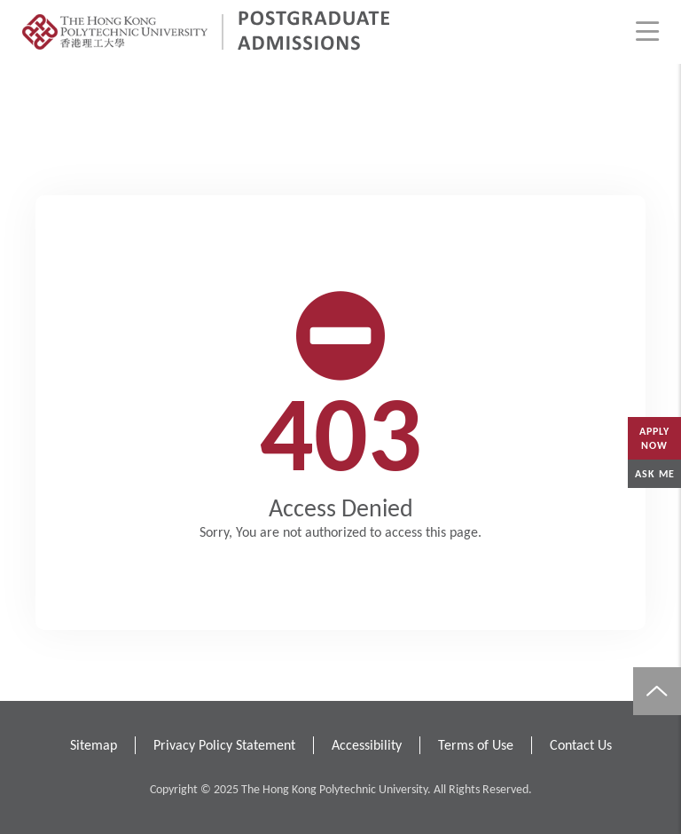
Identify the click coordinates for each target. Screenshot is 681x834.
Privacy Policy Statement (224, 744)
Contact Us (581, 744)
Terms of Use (475, 744)
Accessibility (367, 744)
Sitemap (93, 744)
